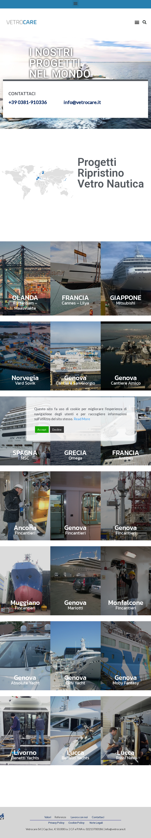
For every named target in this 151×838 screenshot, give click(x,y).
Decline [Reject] (57, 429)
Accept (41, 429)
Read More (82, 419)
